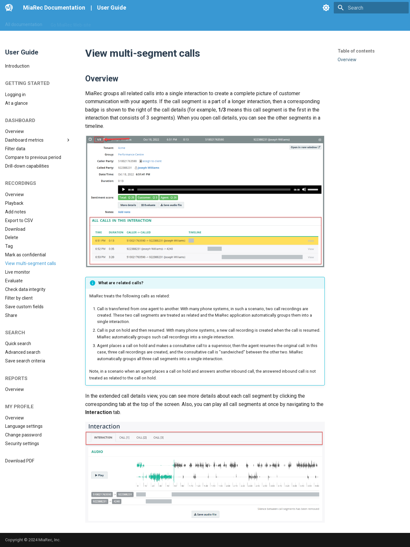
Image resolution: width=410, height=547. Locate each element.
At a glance (16, 103)
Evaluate (14, 280)
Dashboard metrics (38, 140)
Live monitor (17, 272)
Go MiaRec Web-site (71, 23)
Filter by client (19, 298)
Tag (9, 246)
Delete (11, 237)
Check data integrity (25, 289)
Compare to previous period (33, 157)
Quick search (18, 343)
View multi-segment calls (30, 263)
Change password (23, 434)
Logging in (15, 94)
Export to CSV (19, 220)
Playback (14, 203)
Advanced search (22, 352)
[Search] (371, 7)
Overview (14, 131)
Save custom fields (24, 306)
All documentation (23, 23)
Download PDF (19, 460)
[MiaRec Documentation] (9, 7)
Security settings (22, 443)
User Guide (111, 7)
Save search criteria (25, 360)
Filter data (15, 148)
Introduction (17, 66)
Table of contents (356, 51)
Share (11, 315)
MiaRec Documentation (54, 7)
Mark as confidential (25, 254)
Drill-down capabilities (27, 166)
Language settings (24, 426)
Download (15, 229)
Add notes (15, 211)
